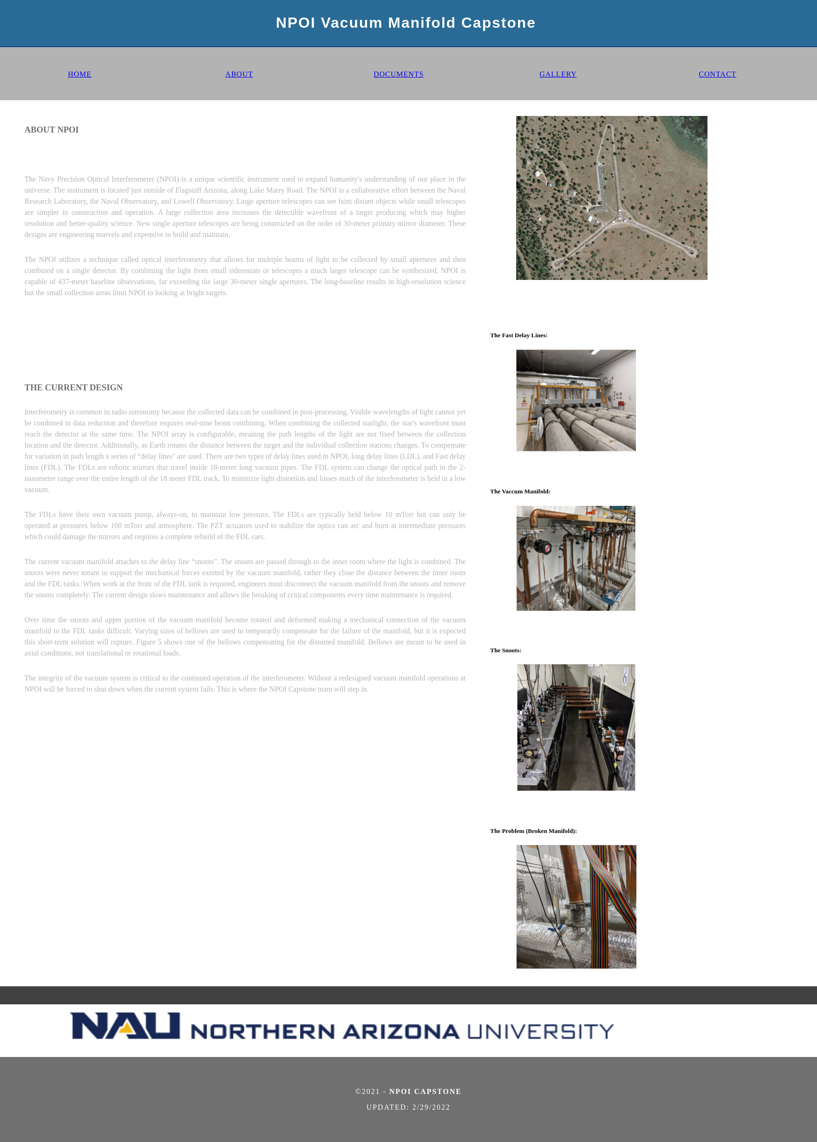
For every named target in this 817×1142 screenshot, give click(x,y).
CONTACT (717, 74)
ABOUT (239, 74)
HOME (79, 74)
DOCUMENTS (398, 74)
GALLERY (558, 74)
